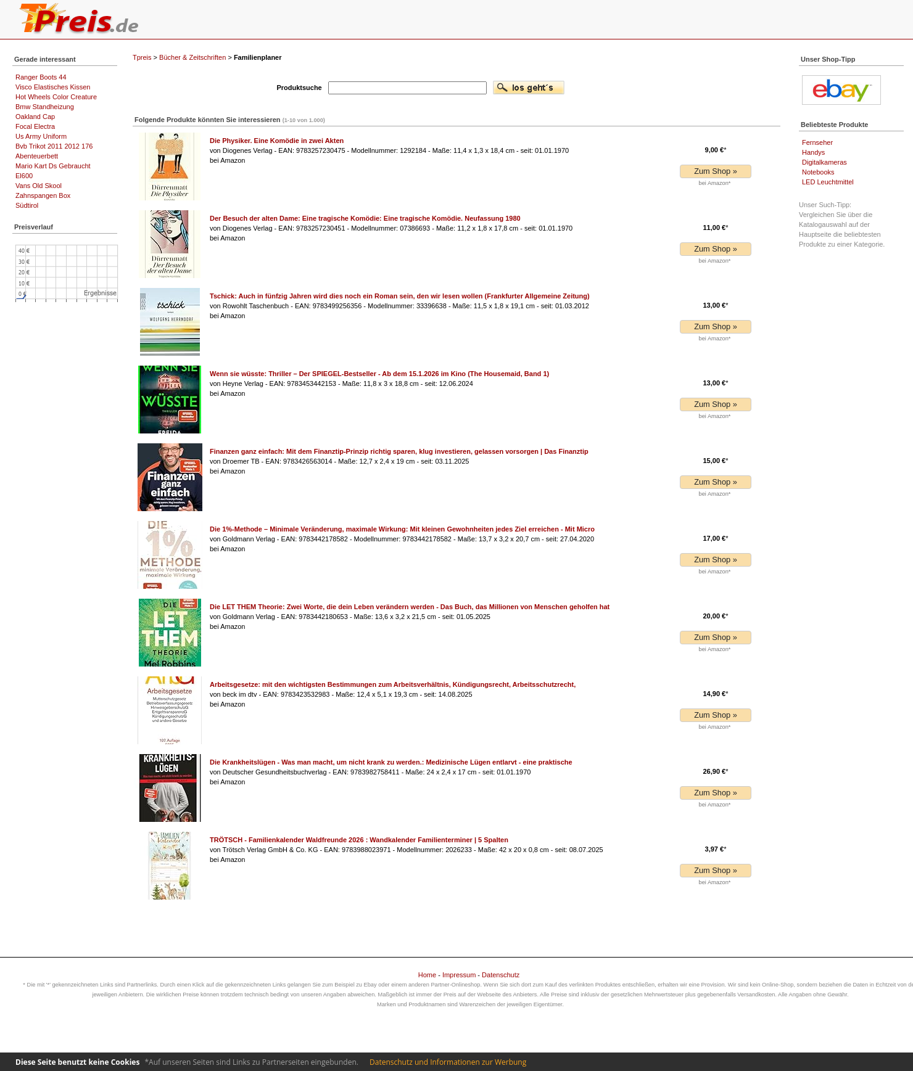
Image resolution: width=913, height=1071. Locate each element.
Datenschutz (500, 975)
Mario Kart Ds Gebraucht (53, 166)
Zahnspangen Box (42, 195)
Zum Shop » (715, 171)
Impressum (459, 975)
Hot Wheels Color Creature (56, 97)
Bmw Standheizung (44, 106)
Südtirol (26, 205)
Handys (813, 152)
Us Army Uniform (41, 136)
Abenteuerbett (36, 156)
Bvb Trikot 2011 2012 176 (54, 146)
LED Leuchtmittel (828, 182)
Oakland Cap (35, 116)
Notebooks (818, 172)
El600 (24, 175)
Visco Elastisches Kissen (52, 87)
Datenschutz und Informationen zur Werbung (448, 1062)
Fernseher (817, 142)
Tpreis (142, 57)
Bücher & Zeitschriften (192, 57)
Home (427, 975)
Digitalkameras (824, 162)
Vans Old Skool (38, 185)
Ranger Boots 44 (41, 77)
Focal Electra (35, 126)
